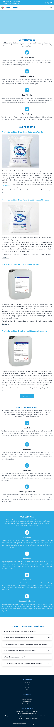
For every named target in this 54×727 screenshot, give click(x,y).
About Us (27, 682)
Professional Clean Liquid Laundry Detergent (21, 264)
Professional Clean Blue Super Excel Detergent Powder (25, 200)
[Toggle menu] (51, 7)
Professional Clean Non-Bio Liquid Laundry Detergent (24, 331)
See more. (5, 193)
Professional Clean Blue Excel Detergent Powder (23, 132)
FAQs (27, 689)
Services (27, 687)
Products (27, 685)
